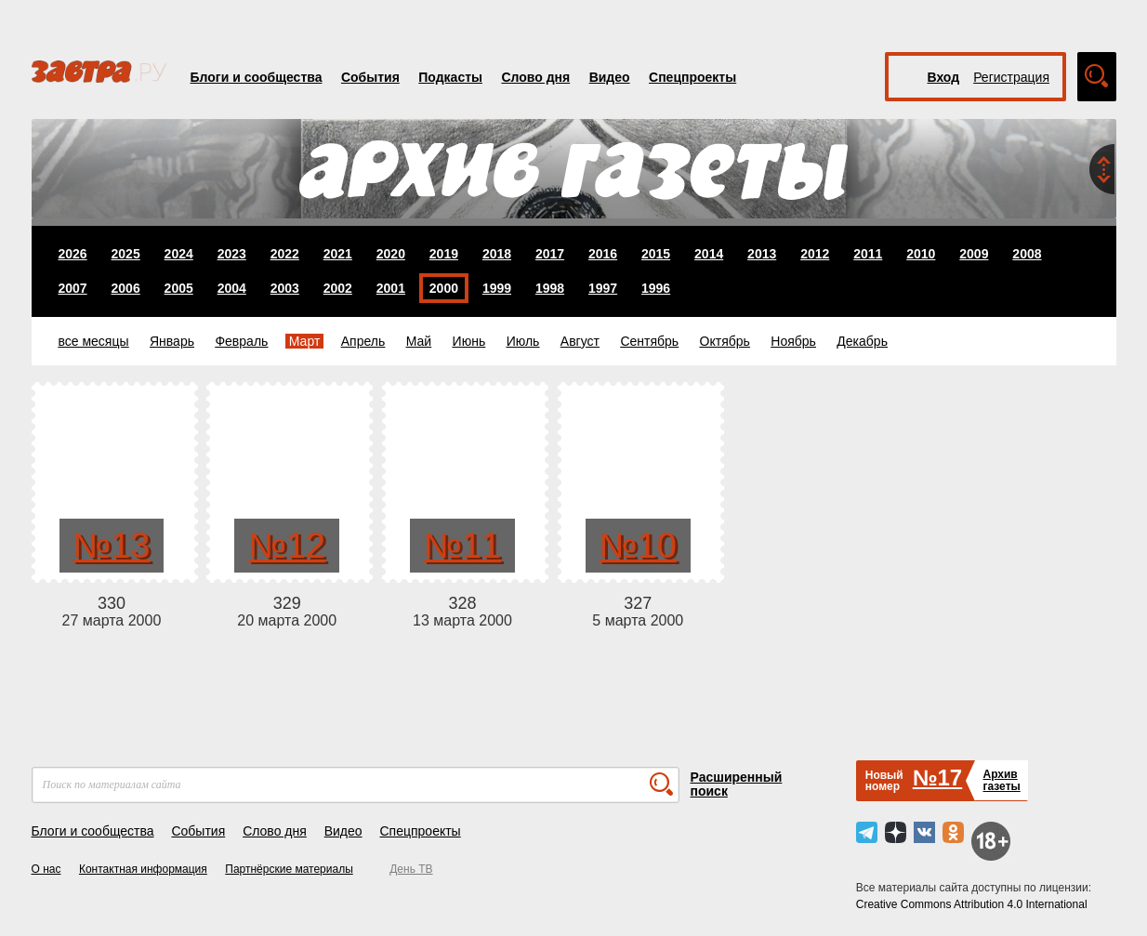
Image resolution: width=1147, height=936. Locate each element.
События (370, 77)
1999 (496, 288)
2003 (284, 288)
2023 (232, 253)
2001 (390, 288)
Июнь (469, 341)
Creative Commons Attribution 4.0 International (972, 904)
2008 (1026, 253)
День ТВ (410, 869)
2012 (814, 253)
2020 (390, 253)
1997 (602, 288)
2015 (655, 253)
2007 (73, 288)
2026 (73, 253)
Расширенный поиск (737, 784)
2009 (973, 253)
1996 (655, 288)
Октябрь (725, 341)
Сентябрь (649, 341)
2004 (232, 288)
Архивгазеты (1001, 780)
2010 (920, 253)
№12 (286, 545)
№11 (462, 545)
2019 (443, 253)
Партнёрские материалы (289, 869)
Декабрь (862, 341)
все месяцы (94, 341)
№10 (638, 545)
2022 (284, 253)
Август (580, 341)
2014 (708, 253)
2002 (337, 288)
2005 (179, 288)
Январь (172, 341)
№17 (937, 777)
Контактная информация (143, 869)
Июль (523, 341)
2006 (126, 288)
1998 (549, 288)
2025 (126, 253)
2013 (761, 253)
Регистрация (1011, 77)
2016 (602, 253)
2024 (179, 253)
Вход (944, 77)
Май (418, 341)
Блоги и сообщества (257, 77)
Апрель (363, 341)
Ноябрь (793, 341)
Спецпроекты (692, 77)
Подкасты (450, 77)
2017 (549, 253)
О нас (46, 869)
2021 (337, 253)
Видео (609, 77)
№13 (111, 545)
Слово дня (535, 77)
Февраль (241, 341)
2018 (496, 253)
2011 (867, 253)
